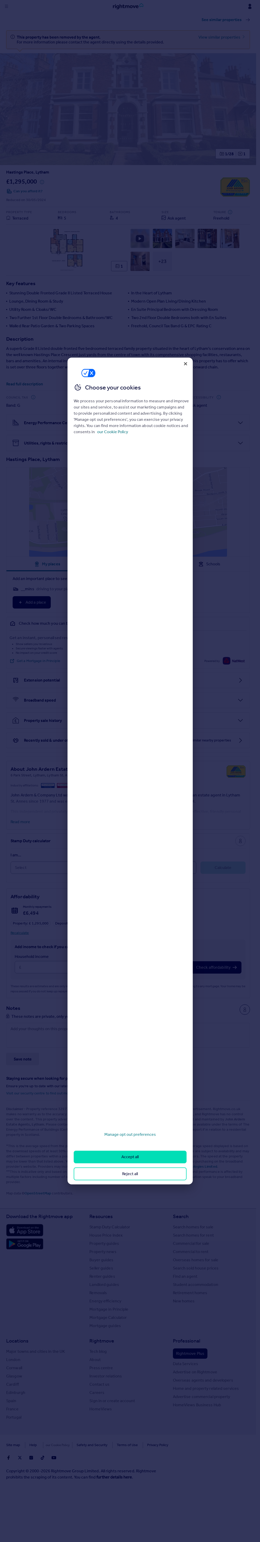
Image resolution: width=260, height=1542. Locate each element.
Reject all (130, 1173)
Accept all (130, 1156)
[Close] (185, 363)
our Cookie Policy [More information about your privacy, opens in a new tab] (112, 431)
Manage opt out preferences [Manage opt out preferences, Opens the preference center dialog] (130, 1134)
